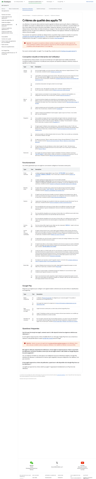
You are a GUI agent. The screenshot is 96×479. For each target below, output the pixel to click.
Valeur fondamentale (14, 8)
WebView (68, 225)
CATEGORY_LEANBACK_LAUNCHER (43, 174)
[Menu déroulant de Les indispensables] (25, 1)
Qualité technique (41, 8)
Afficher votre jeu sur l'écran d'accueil (61, 90)
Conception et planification (37, 15)
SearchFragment (39, 154)
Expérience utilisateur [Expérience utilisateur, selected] (27, 8)
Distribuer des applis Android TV (69, 51)
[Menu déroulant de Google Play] (65, 1)
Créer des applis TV (59, 38)
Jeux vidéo (34, 477)
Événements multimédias (55, 256)
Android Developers (26, 15)
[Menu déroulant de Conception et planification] (43, 1)
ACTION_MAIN (62, 173)
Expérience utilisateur (55, 15)
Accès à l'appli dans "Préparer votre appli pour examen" (65, 321)
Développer (49, 1)
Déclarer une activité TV (56, 71)
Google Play (60, 1)
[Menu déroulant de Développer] (54, 1)
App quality (5, 5)
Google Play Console (48, 338)
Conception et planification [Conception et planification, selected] (35, 1)
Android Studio (89, 1)
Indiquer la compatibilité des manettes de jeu (54, 190)
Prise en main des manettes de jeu (58, 197)
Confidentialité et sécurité (55, 8)
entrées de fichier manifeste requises (57, 343)
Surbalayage (59, 108)
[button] (9, 17)
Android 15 (60, 477)
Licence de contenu (61, 374)
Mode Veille (58, 266)
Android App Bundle (47, 298)
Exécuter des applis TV (65, 95)
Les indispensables (18, 1)
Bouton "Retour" (42, 148)
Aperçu (3, 8)
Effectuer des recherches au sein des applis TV (60, 155)
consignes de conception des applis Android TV (33, 36)
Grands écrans (48, 477)
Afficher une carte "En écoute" (58, 234)
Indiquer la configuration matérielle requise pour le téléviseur (63, 183)
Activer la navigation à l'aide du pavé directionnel (61, 202)
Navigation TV (56, 122)
